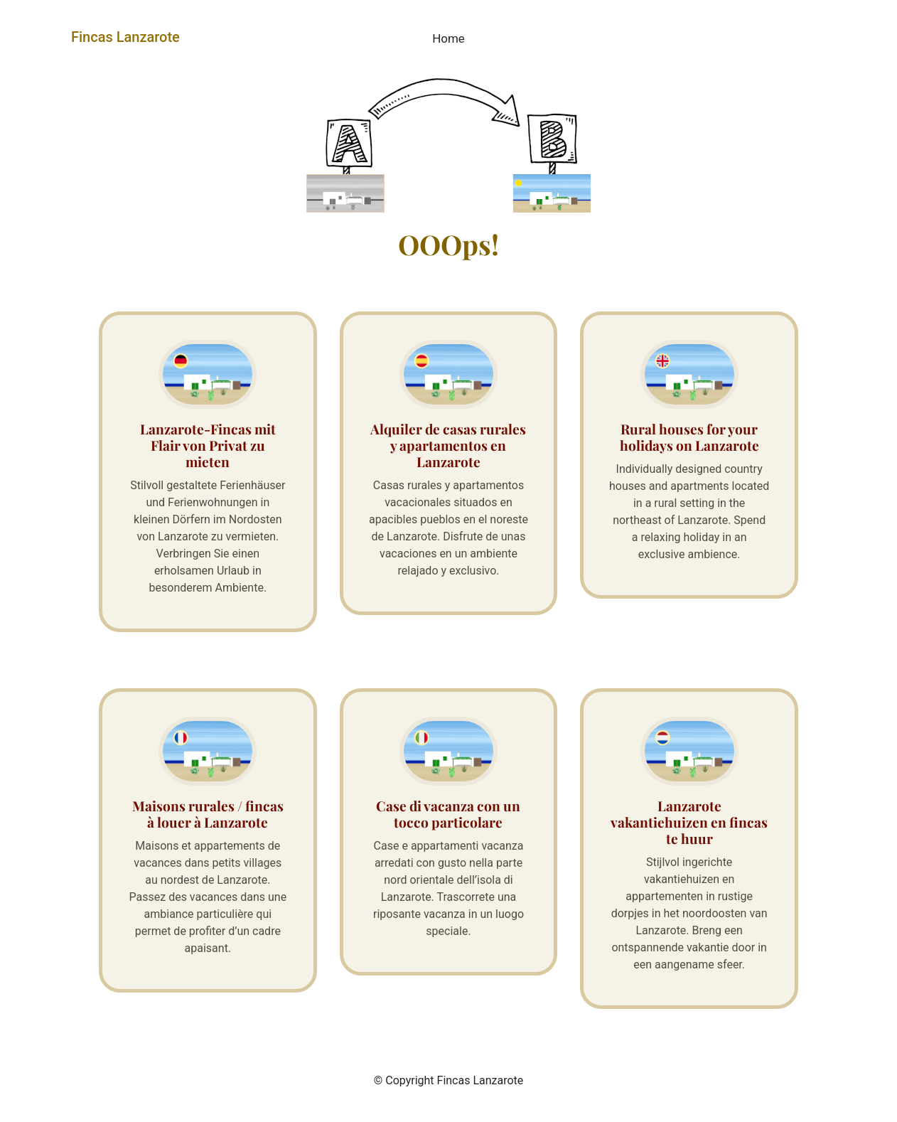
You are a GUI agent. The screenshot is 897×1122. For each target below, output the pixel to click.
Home (448, 38)
